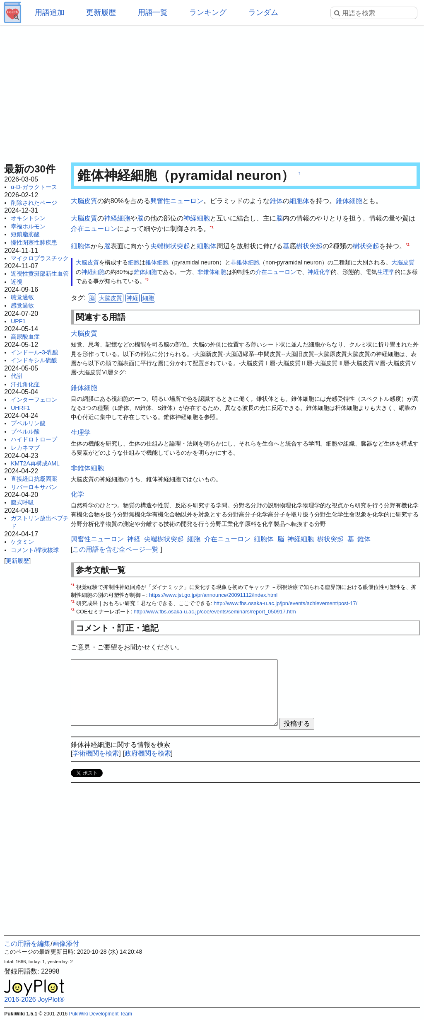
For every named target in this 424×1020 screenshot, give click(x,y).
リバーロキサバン (34, 487)
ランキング (207, 12)
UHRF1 (20, 408)
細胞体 (299, 200)
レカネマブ (25, 447)
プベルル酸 (25, 431)
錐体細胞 (349, 200)
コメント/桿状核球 (35, 550)
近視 (16, 282)
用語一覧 (153, 12)
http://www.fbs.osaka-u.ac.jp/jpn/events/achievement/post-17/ (285, 603)
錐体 (276, 200)
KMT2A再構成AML (35, 463)
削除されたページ (34, 202)
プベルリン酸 (28, 423)
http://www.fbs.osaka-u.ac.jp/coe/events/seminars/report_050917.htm (215, 611)
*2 (408, 244)
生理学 (386, 272)
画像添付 (66, 943)
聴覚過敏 (22, 297)
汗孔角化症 (25, 384)
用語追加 (50, 12)
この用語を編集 (27, 943)
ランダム (263, 12)
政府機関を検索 (148, 753)
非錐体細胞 (245, 262)
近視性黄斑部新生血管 (40, 273)
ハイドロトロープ (34, 439)
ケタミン (22, 541)
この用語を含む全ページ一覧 (115, 549)
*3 (147, 280)
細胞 (134, 262)
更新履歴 (101, 12)
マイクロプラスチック (40, 258)
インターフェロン (34, 399)
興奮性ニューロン (176, 200)
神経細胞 (117, 218)
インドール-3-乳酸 (34, 352)
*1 (212, 227)
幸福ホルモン (28, 226)
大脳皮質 (84, 200)
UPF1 (18, 321)
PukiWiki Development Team (100, 1014)
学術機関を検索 (95, 753)
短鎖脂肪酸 (25, 234)
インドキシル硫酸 (34, 360)
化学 (325, 272)
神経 (313, 272)
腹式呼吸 (22, 502)
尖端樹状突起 (170, 246)
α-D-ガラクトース (34, 187)
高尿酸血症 (25, 336)
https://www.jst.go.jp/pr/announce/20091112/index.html (213, 595)
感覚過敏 (22, 305)
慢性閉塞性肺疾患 (34, 242)
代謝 (16, 376)
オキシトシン (28, 218)
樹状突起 (309, 246)
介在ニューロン (94, 228)
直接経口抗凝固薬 (34, 478)
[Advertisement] (212, 91)
